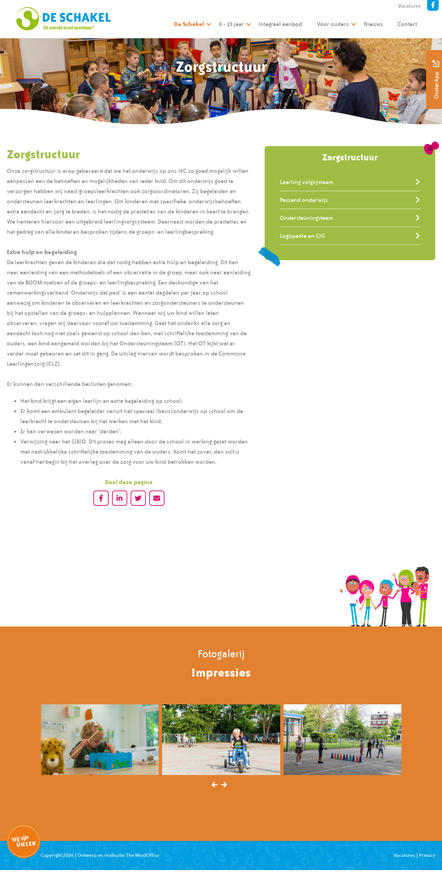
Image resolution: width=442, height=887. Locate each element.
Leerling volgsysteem (306, 182)
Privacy (427, 855)
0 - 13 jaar (231, 24)
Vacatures (409, 6)
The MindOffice (142, 855)
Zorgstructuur (350, 157)
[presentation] (215, 785)
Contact (407, 24)
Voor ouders (333, 24)
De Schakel (189, 23)
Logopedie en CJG (302, 236)
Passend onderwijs (304, 200)
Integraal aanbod (280, 24)
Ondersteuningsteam (306, 218)
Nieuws (373, 24)
